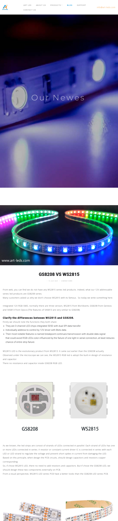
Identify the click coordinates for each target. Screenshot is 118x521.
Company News (66, 281)
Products (56, 5)
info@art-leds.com (106, 7)
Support (81, 5)
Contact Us (29, 10)
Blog (69, 5)
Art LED (27, 5)
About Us (41, 5)
